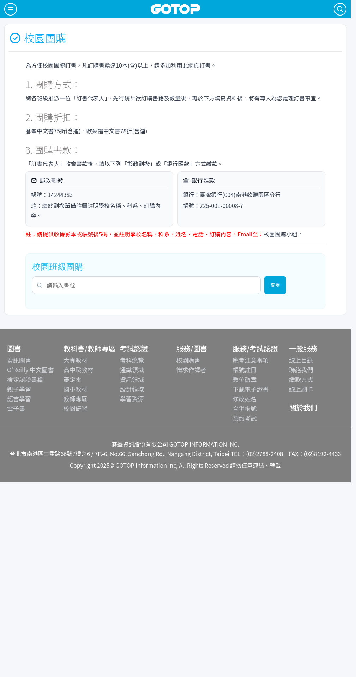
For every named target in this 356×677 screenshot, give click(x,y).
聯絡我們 (301, 369)
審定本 (73, 379)
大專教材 (76, 360)
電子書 (16, 408)
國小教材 (76, 388)
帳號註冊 (245, 369)
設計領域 (132, 388)
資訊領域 (132, 379)
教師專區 (76, 398)
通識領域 (132, 369)
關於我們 (303, 407)
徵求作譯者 (191, 369)
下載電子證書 (250, 388)
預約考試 (245, 418)
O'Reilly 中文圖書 (30, 369)
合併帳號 (245, 408)
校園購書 (188, 360)
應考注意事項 (250, 360)
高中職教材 (78, 369)
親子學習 (19, 388)
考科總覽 (132, 360)
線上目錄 (301, 360)
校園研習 (76, 408)
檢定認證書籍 (25, 379)
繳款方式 (301, 379)
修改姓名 (245, 398)
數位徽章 (245, 379)
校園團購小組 (280, 234)
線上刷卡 (301, 388)
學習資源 (132, 398)
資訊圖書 (19, 360)
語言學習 (19, 398)
